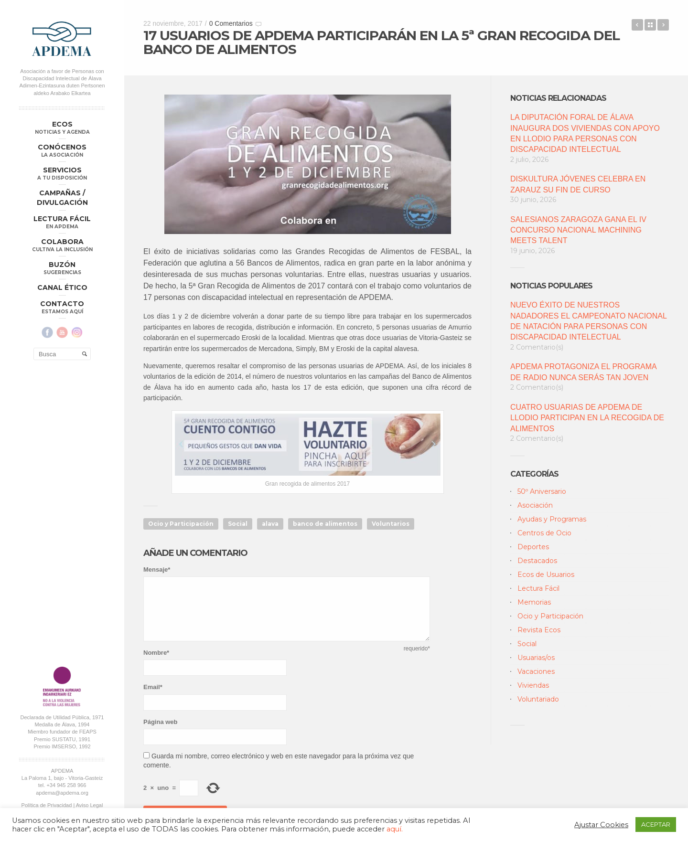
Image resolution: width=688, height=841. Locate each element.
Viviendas (533, 685)
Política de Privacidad (47, 511)
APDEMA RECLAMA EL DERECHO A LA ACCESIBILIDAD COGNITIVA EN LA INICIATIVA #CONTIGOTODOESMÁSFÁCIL (637, 25)
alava (270, 523)
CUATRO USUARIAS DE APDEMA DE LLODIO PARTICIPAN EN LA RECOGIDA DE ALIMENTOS (587, 418)
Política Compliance (62, 519)
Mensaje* (156, 569)
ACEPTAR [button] (655, 824)
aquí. (395, 829)
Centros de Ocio (544, 533)
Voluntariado (538, 699)
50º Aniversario (541, 491)
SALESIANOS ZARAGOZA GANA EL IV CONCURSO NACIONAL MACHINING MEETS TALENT (578, 230)
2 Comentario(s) (536, 347)
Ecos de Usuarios (545, 574)
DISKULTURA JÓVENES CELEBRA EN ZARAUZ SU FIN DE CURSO (577, 184)
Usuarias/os (536, 657)
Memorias (534, 602)
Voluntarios (390, 523)
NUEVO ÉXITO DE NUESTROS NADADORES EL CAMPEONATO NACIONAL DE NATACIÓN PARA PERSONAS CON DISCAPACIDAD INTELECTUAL (588, 321)
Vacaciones (536, 671)
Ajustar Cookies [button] (601, 824)
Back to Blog (650, 25)
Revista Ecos (538, 630)
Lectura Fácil (538, 588)
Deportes (533, 547)
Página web (160, 721)
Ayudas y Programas (551, 519)
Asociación (535, 505)
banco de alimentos (325, 523)
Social (237, 523)
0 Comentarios (231, 23)
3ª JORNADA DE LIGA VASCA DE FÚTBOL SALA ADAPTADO (663, 25)
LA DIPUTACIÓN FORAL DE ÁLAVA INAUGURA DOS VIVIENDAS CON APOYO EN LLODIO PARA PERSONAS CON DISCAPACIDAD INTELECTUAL (585, 133)
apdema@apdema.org (62, 498)
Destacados (537, 560)
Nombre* (156, 652)
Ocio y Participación (181, 523)
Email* (152, 687)
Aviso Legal (89, 511)
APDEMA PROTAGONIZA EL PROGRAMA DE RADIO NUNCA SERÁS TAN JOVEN (583, 371)
